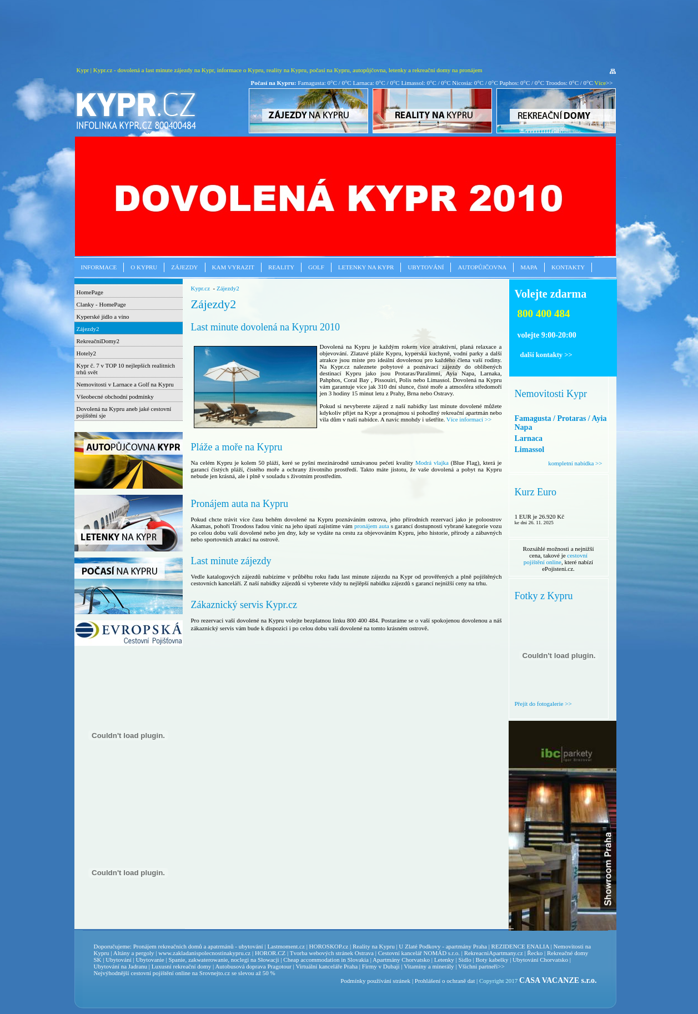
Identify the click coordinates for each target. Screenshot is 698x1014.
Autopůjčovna (482, 267)
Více (600, 82)
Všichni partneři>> (481, 966)
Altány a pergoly (133, 953)
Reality (281, 267)
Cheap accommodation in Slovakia (326, 959)
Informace (99, 267)
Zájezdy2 (88, 328)
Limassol (530, 449)
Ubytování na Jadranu (121, 966)
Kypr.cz (200, 288)
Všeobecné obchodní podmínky (115, 396)
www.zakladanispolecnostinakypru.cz (204, 953)
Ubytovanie (150, 959)
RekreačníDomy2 (98, 341)
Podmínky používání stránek (375, 980)
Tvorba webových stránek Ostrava (332, 953)
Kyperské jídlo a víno (103, 316)
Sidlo (464, 959)
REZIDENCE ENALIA (520, 946)
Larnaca (529, 438)
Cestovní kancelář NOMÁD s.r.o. (419, 953)
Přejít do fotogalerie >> (543, 703)
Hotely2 (86, 353)
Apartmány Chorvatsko (401, 959)
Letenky (444, 959)
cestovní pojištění (151, 973)
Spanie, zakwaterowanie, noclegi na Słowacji (223, 959)
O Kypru (143, 267)
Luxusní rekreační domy (182, 966)
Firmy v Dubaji (381, 966)
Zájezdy (184, 267)
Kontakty (568, 267)
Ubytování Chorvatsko (540, 959)
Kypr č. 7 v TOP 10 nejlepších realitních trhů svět (126, 368)
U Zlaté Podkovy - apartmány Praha (443, 946)
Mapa (529, 267)
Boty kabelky (491, 959)
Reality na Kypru (374, 946)
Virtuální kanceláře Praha (326, 966)
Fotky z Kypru (544, 595)
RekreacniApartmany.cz (493, 953)
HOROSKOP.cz (329, 946)
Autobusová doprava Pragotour (253, 966)
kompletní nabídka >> (575, 463)
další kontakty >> (546, 355)
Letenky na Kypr (366, 267)
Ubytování (426, 267)
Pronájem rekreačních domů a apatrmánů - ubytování (198, 946)
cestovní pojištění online (555, 558)
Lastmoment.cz (286, 946)
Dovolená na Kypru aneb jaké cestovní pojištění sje (124, 412)
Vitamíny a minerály (429, 966)
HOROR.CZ (270, 953)
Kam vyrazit (233, 267)
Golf (316, 267)
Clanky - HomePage (101, 304)
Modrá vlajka (433, 462)
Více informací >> (468, 419)
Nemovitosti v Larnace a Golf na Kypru (125, 384)
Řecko (535, 953)
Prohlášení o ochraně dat (445, 980)
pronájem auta (371, 526)
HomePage (90, 292)
